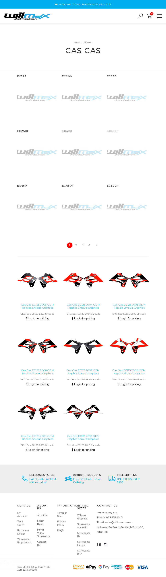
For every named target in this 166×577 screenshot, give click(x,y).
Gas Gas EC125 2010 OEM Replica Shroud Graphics (83, 437)
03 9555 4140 (114, 517)
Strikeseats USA (83, 552)
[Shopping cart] (150, 16)
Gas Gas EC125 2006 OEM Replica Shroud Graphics (37, 372)
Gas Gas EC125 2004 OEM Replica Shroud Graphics (83, 306)
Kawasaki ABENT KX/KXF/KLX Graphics (35, 561)
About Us (42, 515)
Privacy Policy (61, 523)
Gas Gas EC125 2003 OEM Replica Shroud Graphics (37, 306)
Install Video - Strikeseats (43, 533)
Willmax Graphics (82, 517)
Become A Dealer (23, 532)
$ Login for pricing (37, 318)
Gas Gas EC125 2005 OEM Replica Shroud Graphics (129, 306)
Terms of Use (62, 514)
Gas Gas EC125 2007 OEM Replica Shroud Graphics (83, 372)
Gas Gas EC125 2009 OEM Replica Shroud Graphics (37, 437)
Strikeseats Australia (83, 526)
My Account (22, 514)
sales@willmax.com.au (118, 522)
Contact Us (41, 543)
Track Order (20, 523)
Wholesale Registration (23, 541)
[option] (83, 4)
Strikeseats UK (83, 534)
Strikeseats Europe (83, 543)
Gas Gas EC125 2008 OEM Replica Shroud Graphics (129, 372)
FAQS (60, 530)
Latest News (40, 522)
